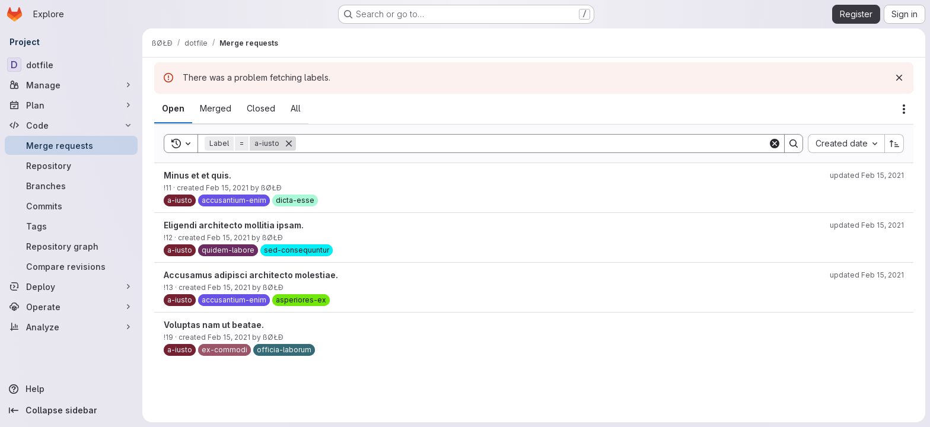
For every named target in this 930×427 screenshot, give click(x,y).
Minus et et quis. (197, 175)
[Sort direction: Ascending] (894, 143)
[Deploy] (71, 286)
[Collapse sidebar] (71, 410)
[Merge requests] (71, 145)
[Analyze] (71, 326)
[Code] (71, 125)
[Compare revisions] (71, 266)
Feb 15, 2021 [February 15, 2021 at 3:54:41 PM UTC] (228, 237)
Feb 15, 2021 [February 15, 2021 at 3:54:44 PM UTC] (229, 287)
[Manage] (71, 84)
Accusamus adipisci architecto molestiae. (251, 275)
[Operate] (71, 306)
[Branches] (71, 185)
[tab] (173, 108)
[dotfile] (71, 64)
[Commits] (71, 205)
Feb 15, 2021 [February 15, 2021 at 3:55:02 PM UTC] (229, 337)
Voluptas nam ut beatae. (214, 325)
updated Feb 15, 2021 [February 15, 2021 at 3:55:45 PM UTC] (867, 175)
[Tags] (71, 225)
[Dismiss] (899, 78)
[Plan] (71, 104)
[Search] (532, 143)
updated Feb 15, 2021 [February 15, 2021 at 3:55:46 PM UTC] (867, 225)
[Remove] (289, 143)
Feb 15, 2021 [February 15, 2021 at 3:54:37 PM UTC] (227, 187)
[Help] (71, 389)
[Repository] (71, 165)
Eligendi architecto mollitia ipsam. (234, 225)
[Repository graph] (71, 246)
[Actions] (903, 109)
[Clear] (774, 143)
